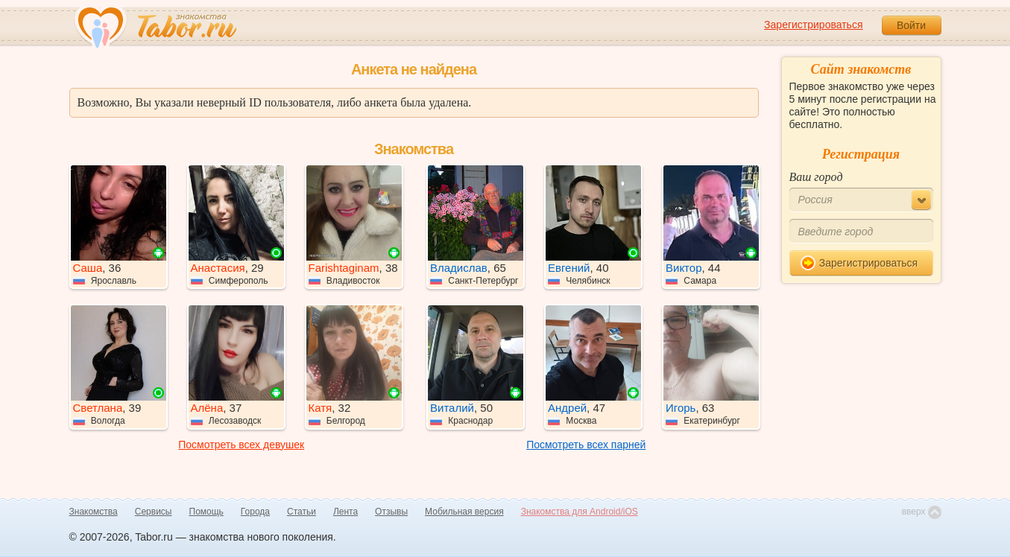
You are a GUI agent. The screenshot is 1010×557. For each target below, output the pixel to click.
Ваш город (816, 177)
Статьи (301, 511)
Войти (911, 25)
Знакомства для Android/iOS (579, 511)
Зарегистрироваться (813, 25)
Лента (345, 511)
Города (255, 511)
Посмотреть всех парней (586, 445)
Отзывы (391, 511)
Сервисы (153, 511)
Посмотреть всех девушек (241, 445)
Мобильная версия (464, 511)
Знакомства (93, 511)
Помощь (206, 511)
